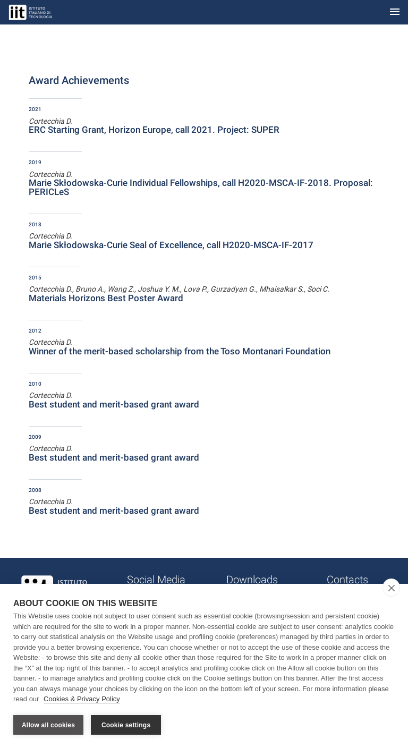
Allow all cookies (48, 725)
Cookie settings (125, 725)
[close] (391, 588)
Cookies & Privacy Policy (82, 699)
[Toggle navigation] (394, 12)
